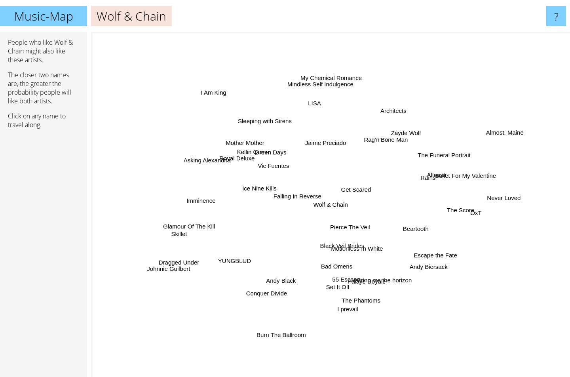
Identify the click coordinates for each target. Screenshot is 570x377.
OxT (461, 214)
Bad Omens (342, 265)
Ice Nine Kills (259, 183)
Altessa (448, 167)
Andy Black (279, 275)
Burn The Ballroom (283, 332)
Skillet (171, 240)
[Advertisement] (43, 256)
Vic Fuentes (275, 165)
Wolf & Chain (331, 204)
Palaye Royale (371, 282)
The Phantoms (357, 297)
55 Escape (338, 278)
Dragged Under (174, 261)
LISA (314, 113)
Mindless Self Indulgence (322, 94)
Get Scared (356, 181)
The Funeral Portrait (447, 151)
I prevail (347, 305)
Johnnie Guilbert (172, 272)
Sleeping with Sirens (264, 107)
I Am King (225, 101)
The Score (446, 208)
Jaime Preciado (327, 144)
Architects (390, 112)
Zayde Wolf (403, 136)
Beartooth (413, 223)
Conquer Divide (254, 297)
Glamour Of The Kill (191, 225)
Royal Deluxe (241, 163)
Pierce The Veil (356, 228)
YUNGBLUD (234, 261)
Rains (418, 174)
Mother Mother (252, 148)
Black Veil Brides (340, 245)
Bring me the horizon (394, 289)
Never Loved (507, 197)
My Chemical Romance (337, 63)
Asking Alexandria (196, 159)
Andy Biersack (421, 260)
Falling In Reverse (288, 193)
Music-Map (43, 16)
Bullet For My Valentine (461, 178)
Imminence (205, 195)
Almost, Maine (511, 122)
